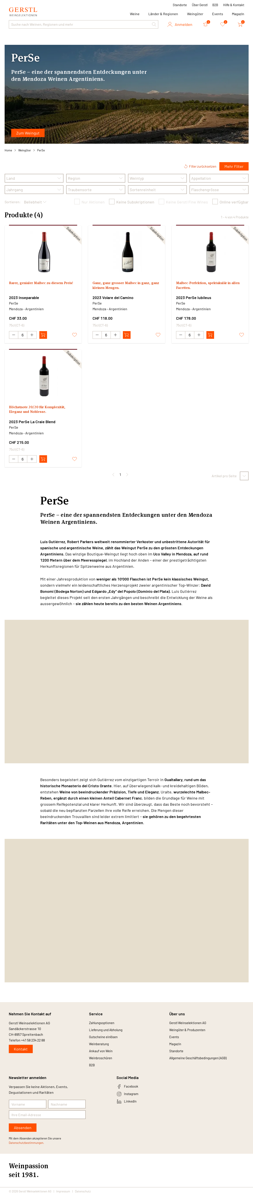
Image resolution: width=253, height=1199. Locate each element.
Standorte (180, 5)
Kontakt (21, 1049)
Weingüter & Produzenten (189, 1031)
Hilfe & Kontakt (233, 5)
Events (217, 14)
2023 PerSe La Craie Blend (32, 421)
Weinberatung (100, 1046)
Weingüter (195, 14)
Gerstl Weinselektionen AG (190, 1023)
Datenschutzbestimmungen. (26, 1146)
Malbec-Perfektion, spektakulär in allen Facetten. (207, 286)
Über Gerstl (199, 5)
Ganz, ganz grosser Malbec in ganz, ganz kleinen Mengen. (125, 286)
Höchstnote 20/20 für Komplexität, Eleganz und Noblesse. (41, 410)
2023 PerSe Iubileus (193, 297)
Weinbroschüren (102, 1061)
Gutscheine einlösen (105, 1038)
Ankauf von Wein (102, 1053)
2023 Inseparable (24, 297)
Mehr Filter (234, 166)
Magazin (238, 14)
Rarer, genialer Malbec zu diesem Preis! (40, 286)
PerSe (41, 150)
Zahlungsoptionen (103, 1023)
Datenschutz (83, 1195)
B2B (215, 5)
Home (8, 150)
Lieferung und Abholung (107, 1031)
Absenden (22, 1131)
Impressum (63, 1195)
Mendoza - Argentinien (26, 309)
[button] (154, 24)
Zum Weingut (28, 133)
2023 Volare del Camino (113, 297)
